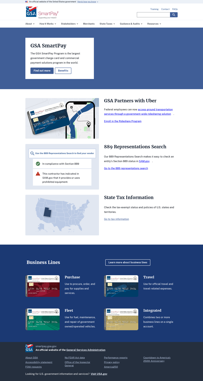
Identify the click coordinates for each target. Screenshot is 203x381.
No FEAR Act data (75, 357)
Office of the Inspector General (77, 364)
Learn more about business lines (127, 262)
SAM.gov (144, 161)
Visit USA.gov (99, 373)
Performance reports (116, 357)
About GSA (31, 357)
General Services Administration (85, 349)
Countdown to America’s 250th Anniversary (156, 359)
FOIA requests (33, 366)
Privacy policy (112, 362)
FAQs (175, 9)
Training (154, 9)
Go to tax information (116, 219)
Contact (165, 9)
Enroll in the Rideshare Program (122, 121)
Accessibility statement (38, 362)
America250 (111, 366)
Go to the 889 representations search (126, 168)
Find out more (42, 70)
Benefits (63, 70)
